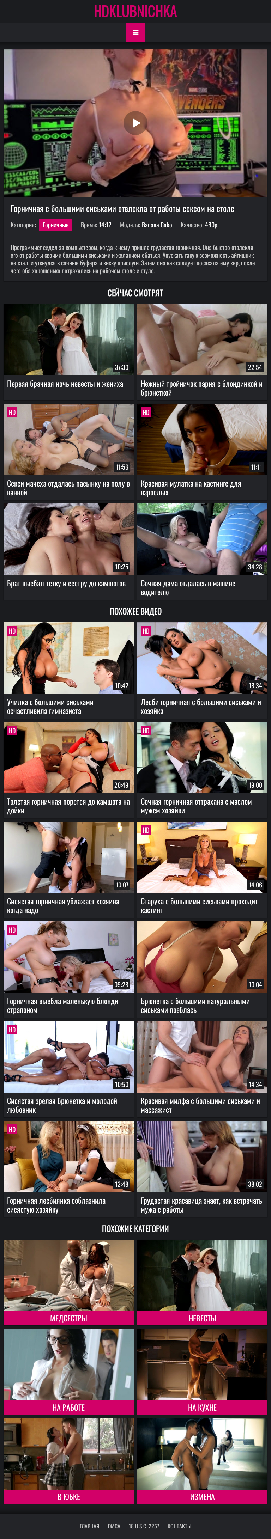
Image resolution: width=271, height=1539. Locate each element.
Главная (90, 1526)
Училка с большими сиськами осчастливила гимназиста (50, 706)
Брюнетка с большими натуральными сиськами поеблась (195, 1005)
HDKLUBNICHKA (135, 10)
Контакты (180, 1526)
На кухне (202, 1407)
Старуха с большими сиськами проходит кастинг (199, 905)
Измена (202, 1496)
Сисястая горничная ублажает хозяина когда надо (63, 905)
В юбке (69, 1496)
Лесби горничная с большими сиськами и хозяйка (201, 706)
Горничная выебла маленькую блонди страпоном (62, 1005)
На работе (69, 1407)
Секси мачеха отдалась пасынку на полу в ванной (68, 487)
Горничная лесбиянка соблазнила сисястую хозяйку (56, 1205)
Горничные (56, 224)
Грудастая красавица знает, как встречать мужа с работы (201, 1205)
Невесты (202, 1318)
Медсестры (68, 1318)
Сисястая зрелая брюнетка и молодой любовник (62, 1105)
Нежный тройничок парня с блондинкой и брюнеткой (202, 388)
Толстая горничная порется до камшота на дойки (68, 805)
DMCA (114, 1526)
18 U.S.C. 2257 (144, 1526)
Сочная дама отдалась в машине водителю (188, 587)
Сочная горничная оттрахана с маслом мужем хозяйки (196, 805)
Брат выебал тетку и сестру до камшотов (66, 582)
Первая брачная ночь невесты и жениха (65, 383)
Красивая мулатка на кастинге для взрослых (191, 487)
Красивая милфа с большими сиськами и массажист (200, 1105)
